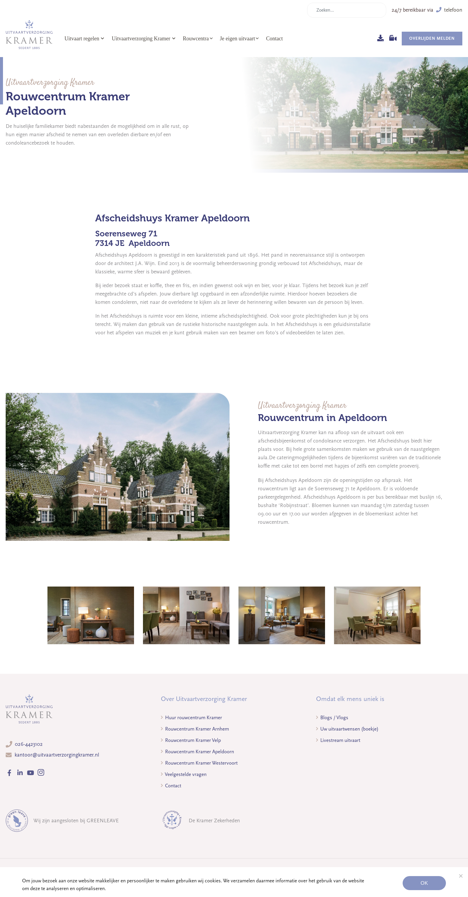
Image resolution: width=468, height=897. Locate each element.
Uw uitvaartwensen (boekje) (347, 729)
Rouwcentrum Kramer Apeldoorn (197, 751)
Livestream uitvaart (338, 740)
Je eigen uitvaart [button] (237, 39)
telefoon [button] (449, 10)
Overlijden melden (432, 38)
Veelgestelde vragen (184, 774)
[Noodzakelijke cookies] (461, 876)
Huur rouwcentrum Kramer (191, 717)
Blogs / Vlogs (332, 717)
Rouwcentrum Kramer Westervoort (199, 763)
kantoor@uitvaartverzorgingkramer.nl (57, 755)
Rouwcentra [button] (196, 39)
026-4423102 (29, 744)
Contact (274, 39)
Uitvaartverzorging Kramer (143, 39)
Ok (424, 883)
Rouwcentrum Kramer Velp (191, 740)
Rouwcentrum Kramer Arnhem (195, 729)
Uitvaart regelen (84, 39)
